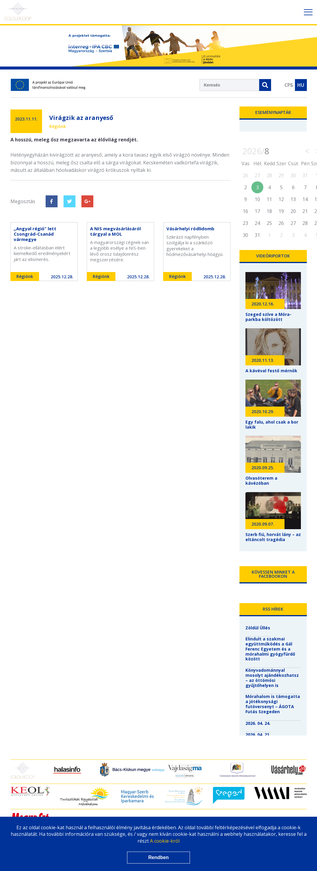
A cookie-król (165, 841)
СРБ (288, 85)
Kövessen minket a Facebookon (273, 574)
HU (300, 85)
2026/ (255, 150)
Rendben (158, 857)
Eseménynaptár (273, 112)
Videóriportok (273, 256)
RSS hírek (273, 609)
